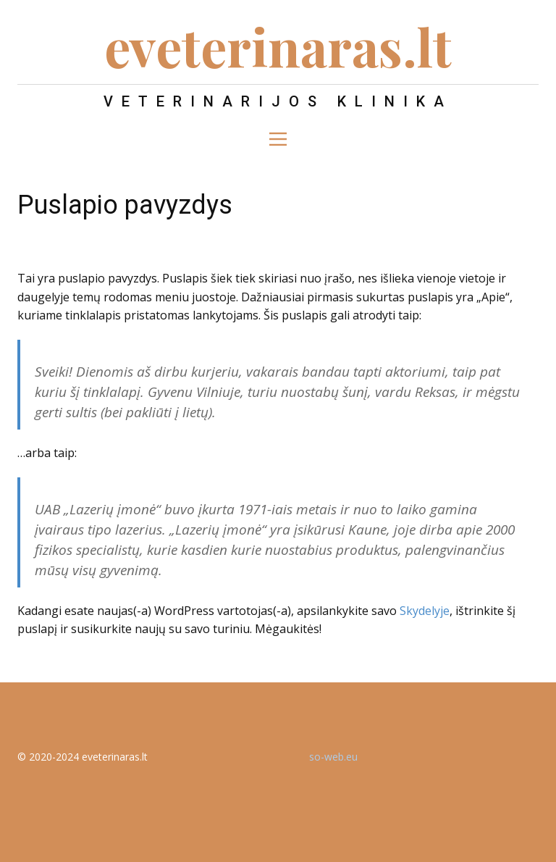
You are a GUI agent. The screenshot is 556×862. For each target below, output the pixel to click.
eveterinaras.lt (278, 45)
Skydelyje (425, 611)
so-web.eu (333, 756)
